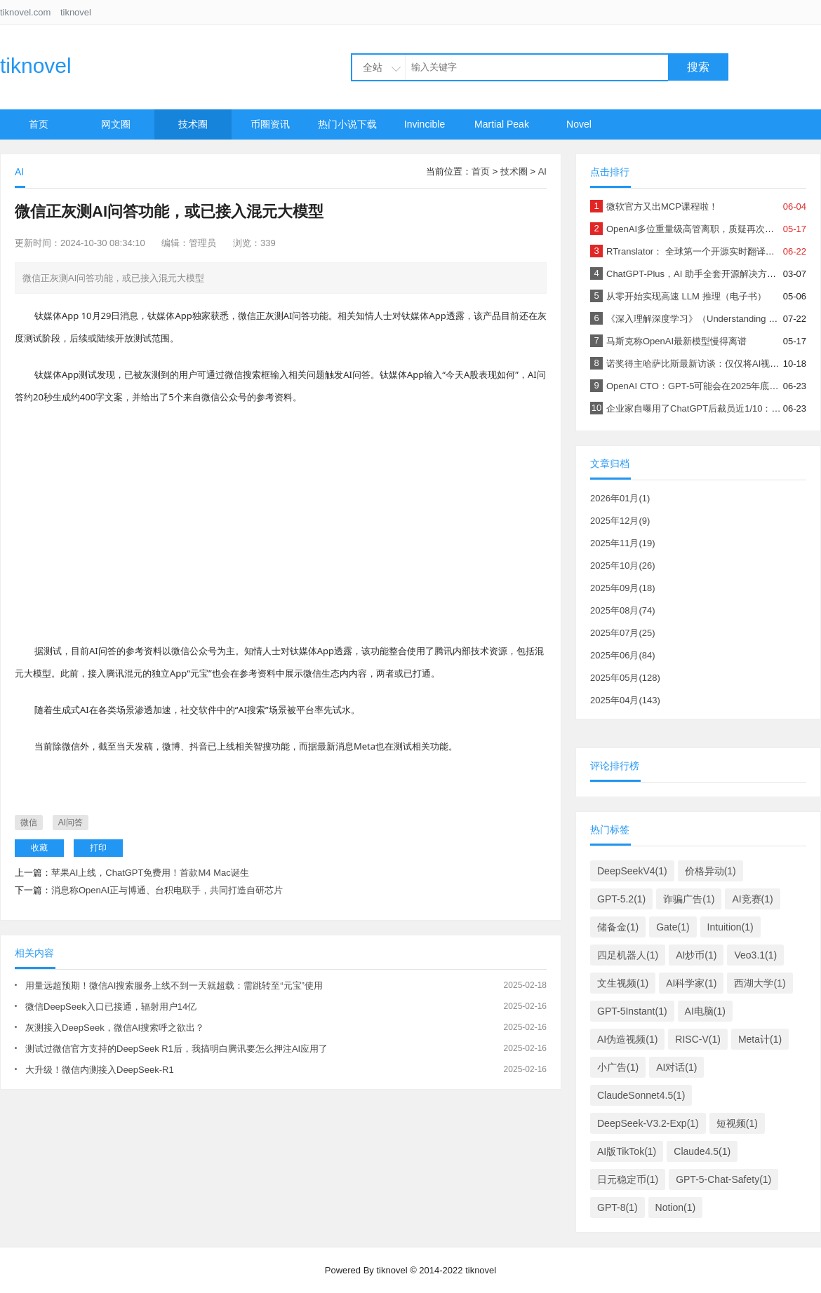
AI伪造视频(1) (627, 1039)
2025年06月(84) (622, 655)
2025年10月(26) (622, 565)
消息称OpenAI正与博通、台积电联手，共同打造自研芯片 (167, 890)
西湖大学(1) (759, 983)
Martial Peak (501, 124)
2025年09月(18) (622, 588)
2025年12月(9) (620, 520)
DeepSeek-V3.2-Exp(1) (648, 1123)
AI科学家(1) (691, 983)
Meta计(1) (760, 1039)
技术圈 (193, 124)
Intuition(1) (730, 927)
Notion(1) (675, 1207)
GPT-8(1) (617, 1207)
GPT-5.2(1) (621, 899)
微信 (28, 822)
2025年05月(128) (625, 677)
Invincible (424, 124)
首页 (38, 124)
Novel (579, 124)
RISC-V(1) (698, 1039)
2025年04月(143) (625, 700)
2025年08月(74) (622, 610)
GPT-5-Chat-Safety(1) (723, 1179)
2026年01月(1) (620, 498)
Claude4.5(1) (702, 1151)
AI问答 (70, 822)
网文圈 (116, 124)
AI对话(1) (676, 1067)
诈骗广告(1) (688, 899)
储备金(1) (618, 927)
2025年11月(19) (622, 543)
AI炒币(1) (696, 955)
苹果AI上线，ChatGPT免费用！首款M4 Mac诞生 (150, 872)
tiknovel (75, 12)
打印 (98, 848)
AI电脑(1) (705, 1011)
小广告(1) (618, 1067)
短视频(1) (737, 1123)
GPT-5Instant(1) (632, 1011)
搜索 (698, 67)
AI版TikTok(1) (626, 1151)
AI (542, 171)
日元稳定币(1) (627, 1179)
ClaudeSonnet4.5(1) (641, 1095)
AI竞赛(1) (752, 899)
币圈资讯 (270, 124)
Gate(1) (672, 927)
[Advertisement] (281, 520)
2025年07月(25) (622, 633)
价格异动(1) (710, 870)
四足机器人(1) (627, 955)
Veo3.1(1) (755, 955)
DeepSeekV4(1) (632, 870)
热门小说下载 (347, 124)
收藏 (39, 848)
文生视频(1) (622, 983)
